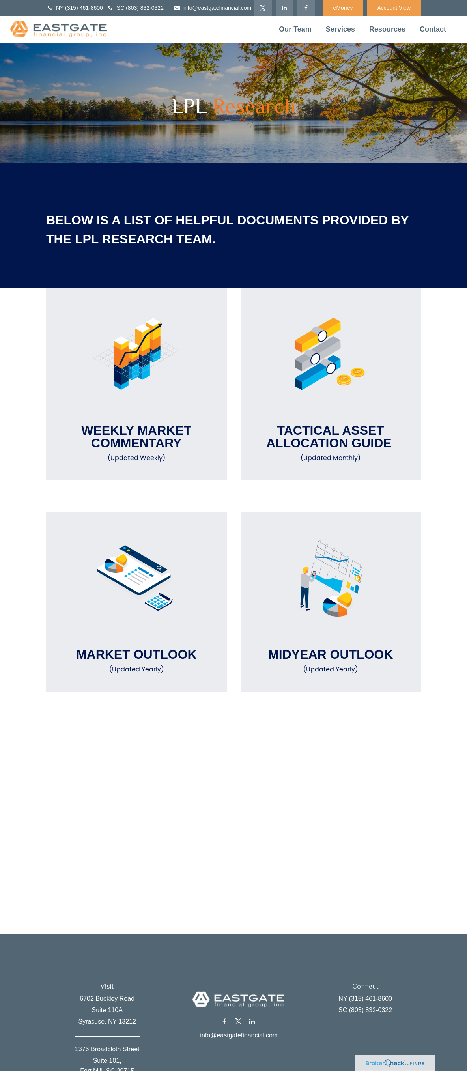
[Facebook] (306, 8)
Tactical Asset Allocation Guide (330, 443)
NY (74, 8)
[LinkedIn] (284, 8)
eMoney (343, 8)
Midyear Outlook (330, 660)
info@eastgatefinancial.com (212, 8)
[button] (295, 29)
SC (135, 8)
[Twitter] (263, 8)
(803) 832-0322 (145, 8)
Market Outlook (136, 660)
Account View (394, 8)
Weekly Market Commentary (136, 443)
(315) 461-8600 (84, 8)
